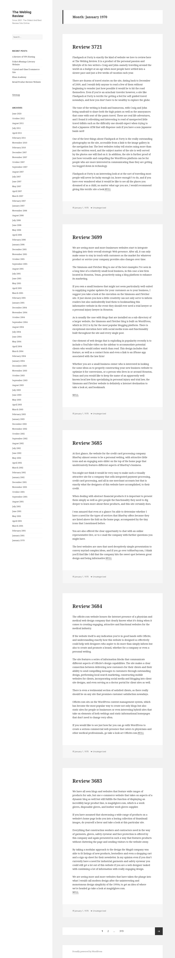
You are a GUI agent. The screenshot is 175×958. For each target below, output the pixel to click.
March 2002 (17, 467)
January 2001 (18, 535)
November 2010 (19, 142)
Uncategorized (99, 207)
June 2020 (16, 113)
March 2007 (17, 196)
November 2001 (19, 487)
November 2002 (19, 429)
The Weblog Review (21, 14)
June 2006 (16, 225)
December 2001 (19, 482)
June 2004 (16, 336)
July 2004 (16, 332)
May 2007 (16, 186)
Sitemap (16, 94)
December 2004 (19, 307)
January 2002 (18, 477)
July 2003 (16, 390)
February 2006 (19, 239)
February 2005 (19, 298)
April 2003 (17, 404)
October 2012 (18, 118)
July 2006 (16, 220)
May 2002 (16, 458)
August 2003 (18, 385)
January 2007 (18, 205)
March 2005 (17, 293)
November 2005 (19, 254)
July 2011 (16, 128)
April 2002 (17, 462)
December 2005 (19, 249)
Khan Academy (19, 77)
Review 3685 (87, 443)
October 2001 (18, 492)
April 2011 (17, 133)
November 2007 (19, 157)
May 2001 (16, 516)
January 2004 (18, 361)
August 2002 (18, 443)
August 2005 (18, 268)
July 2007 (16, 176)
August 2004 (18, 327)
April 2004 (17, 346)
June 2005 (16, 278)
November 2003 (19, 370)
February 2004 (19, 356)
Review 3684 (87, 606)
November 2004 (19, 312)
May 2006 (16, 230)
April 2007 (17, 191)
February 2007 (19, 201)
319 (122, 930)
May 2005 (16, 283)
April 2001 (17, 521)
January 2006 (18, 244)
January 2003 (18, 419)
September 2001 (19, 496)
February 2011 (19, 138)
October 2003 (18, 375)
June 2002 (16, 453)
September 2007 (19, 167)
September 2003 (19, 380)
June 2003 (16, 395)
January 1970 (18, 540)
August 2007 (18, 171)
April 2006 (17, 235)
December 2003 (19, 365)
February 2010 (19, 147)
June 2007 (16, 181)
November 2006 (19, 210)
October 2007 (18, 162)
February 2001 (19, 530)
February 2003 (19, 414)
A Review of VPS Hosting (23, 56)
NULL (108, 189)
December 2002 (19, 424)
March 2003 (17, 409)
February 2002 (19, 472)
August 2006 (18, 215)
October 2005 (18, 259)
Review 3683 (87, 781)
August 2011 (18, 123)
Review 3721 (87, 47)
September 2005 (19, 264)
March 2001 (17, 526)
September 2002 (19, 438)
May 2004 (16, 341)
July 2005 (16, 273)
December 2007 (19, 152)
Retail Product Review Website (26, 82)
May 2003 (16, 399)
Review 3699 (87, 237)
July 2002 (16, 448)
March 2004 (17, 351)
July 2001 (16, 506)
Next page (159, 931)
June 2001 (16, 511)
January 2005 (18, 302)
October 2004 (18, 317)
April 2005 (17, 288)
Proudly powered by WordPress (87, 951)
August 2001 (18, 501)
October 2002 (18, 433)
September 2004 (19, 322)
